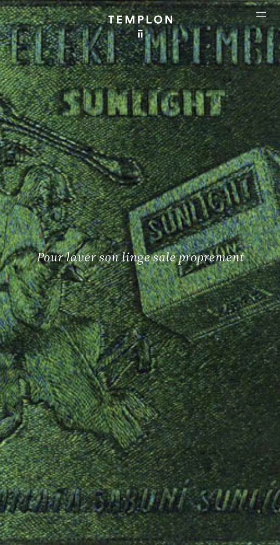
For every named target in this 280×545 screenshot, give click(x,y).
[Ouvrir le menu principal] (261, 14)
